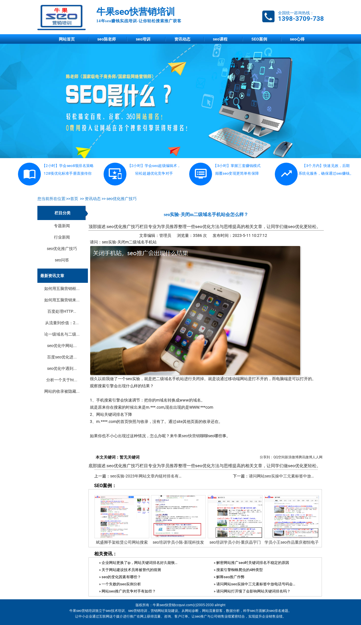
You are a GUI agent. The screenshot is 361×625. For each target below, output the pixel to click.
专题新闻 (62, 225)
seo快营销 (191, 436)
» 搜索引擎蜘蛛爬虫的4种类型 (238, 570)
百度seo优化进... (62, 357)
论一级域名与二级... (62, 334)
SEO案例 (259, 39)
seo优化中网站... (62, 345)
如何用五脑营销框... (62, 288)
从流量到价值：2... (62, 322)
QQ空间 (279, 457)
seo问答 (62, 260)
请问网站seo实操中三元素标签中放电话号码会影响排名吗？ (302, 476)
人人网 (317, 457)
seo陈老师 (106, 39)
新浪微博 (292, 457)
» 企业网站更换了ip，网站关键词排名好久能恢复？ (140, 563)
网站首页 (67, 39)
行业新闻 (62, 237)
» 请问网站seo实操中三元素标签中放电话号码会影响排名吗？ (255, 584)
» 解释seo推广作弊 (229, 577)
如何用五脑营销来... (62, 300)
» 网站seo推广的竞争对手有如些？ (127, 591)
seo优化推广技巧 (121, 198)
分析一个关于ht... (61, 380)
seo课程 (220, 39)
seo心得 (297, 39)
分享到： (266, 457)
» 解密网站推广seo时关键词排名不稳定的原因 (251, 563)
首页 (74, 198)
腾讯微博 (305, 457)
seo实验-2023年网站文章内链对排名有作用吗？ (152, 476)
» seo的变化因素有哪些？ (120, 577)
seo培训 (143, 39)
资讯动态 (182, 39)
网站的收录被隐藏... (62, 391)
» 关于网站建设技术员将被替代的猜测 (130, 570)
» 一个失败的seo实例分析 (120, 584)
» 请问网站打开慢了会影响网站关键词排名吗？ (252, 591)
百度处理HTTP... (61, 311)
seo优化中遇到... (62, 368)
